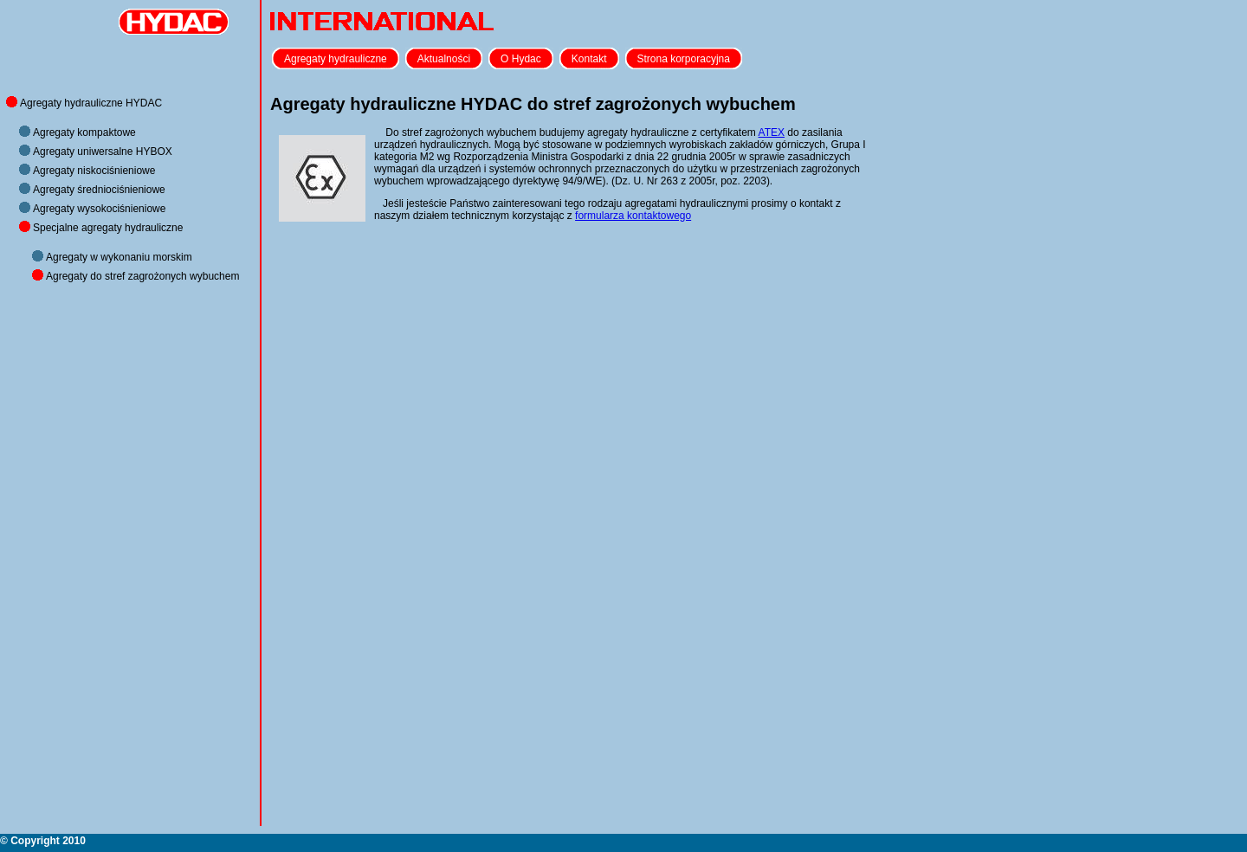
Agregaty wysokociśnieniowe (99, 209)
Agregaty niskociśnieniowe (94, 171)
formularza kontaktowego (633, 216)
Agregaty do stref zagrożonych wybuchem (142, 276)
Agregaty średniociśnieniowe (99, 190)
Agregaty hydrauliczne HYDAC (91, 103)
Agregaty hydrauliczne (335, 59)
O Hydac (521, 59)
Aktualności (443, 59)
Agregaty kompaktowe (84, 132)
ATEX (772, 132)
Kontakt (589, 59)
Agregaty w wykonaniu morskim (119, 257)
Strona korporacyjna (683, 59)
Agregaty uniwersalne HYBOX (102, 151)
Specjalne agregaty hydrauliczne (108, 228)
